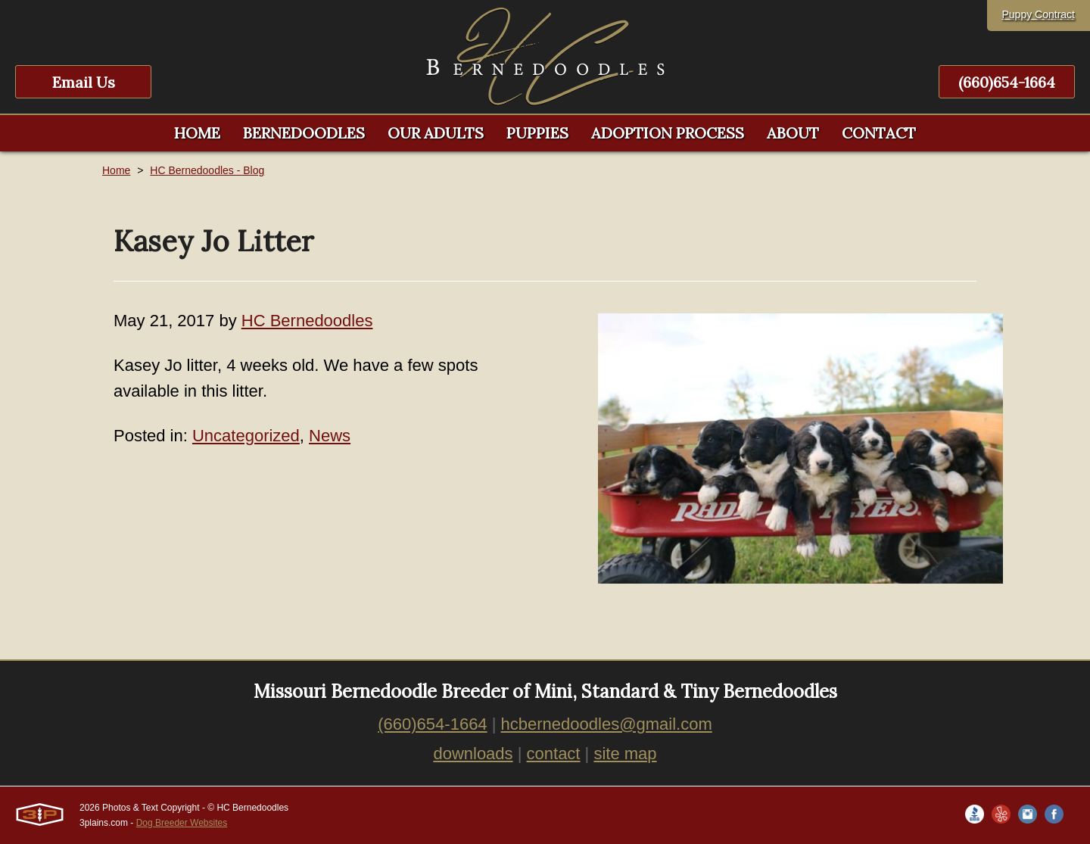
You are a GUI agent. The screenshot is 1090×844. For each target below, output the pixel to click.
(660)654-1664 (1006, 82)
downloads (472, 753)
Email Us (83, 82)
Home (116, 170)
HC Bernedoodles (307, 320)
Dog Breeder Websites (182, 823)
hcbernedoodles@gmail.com (606, 724)
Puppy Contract (1039, 14)
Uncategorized (246, 435)
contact (554, 753)
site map (624, 753)
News (329, 435)
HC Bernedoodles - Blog (207, 170)
